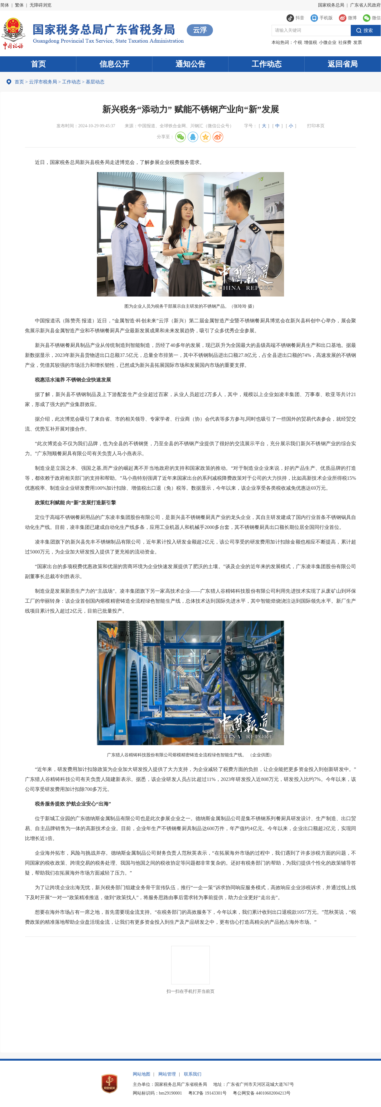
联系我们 (192, 1074)
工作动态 (267, 64)
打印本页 (316, 126)
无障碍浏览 (40, 5)
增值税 (310, 42)
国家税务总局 (331, 5)
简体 (4, 5)
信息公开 (114, 64)
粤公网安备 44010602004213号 (262, 1093)
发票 (357, 42)
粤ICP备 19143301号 (207, 1093)
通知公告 (190, 64)
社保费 (344, 42)
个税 (297, 42)
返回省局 (343, 64)
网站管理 (167, 1074)
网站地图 (141, 1074)
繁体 (19, 5)
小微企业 (327, 42)
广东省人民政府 (365, 5)
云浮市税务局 (43, 81)
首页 (38, 64)
